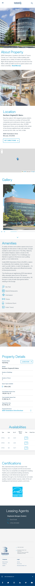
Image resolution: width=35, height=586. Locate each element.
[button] (17, 159)
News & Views (5, 561)
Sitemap (18, 561)
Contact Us (4, 563)
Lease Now (16, 29)
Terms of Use (19, 563)
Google (33, 171)
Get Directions (10, 140)
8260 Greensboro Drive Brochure (12, 410)
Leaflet (24, 171)
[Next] (3, 231)
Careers (3, 565)
